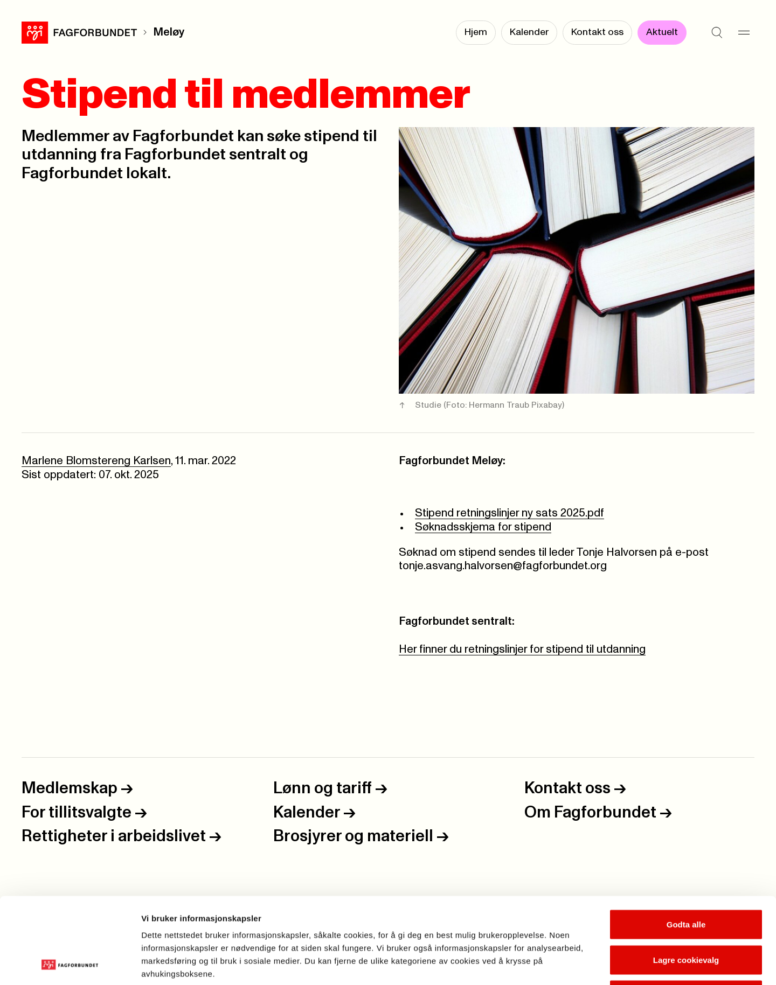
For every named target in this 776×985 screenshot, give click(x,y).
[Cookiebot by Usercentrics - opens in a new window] (70, 964)
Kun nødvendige (686, 914)
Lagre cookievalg (686, 879)
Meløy (168, 32)
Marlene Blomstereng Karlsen (96, 461)
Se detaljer (579, 963)
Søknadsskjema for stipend (483, 527)
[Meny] (743, 32)
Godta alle (686, 843)
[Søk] (717, 32)
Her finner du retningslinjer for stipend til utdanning (522, 649)
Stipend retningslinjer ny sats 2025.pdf (509, 513)
